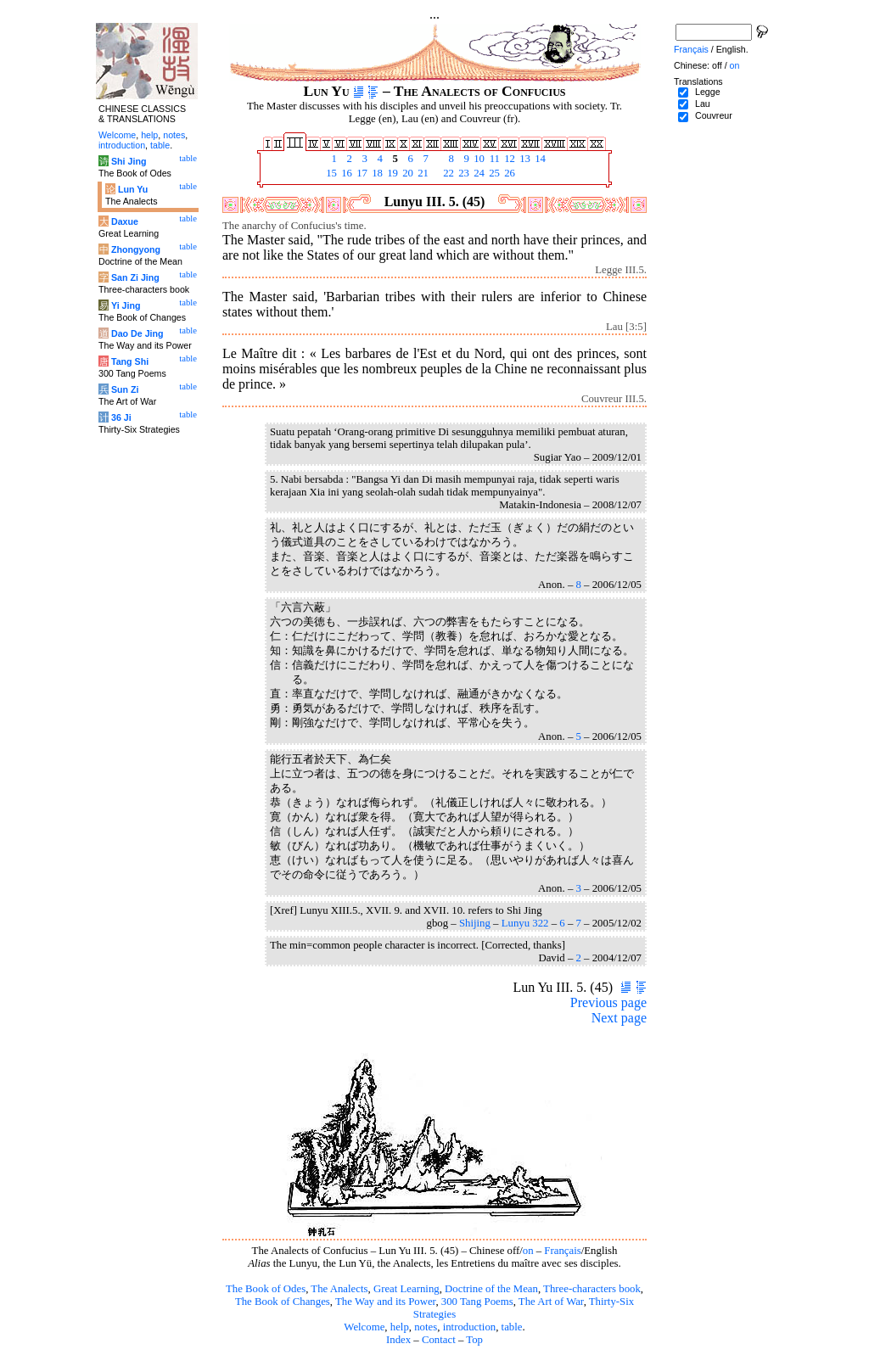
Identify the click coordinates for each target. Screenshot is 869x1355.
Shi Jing (128, 161)
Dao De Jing (137, 333)
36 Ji (121, 417)
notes (425, 1327)
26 (508, 173)
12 (508, 159)
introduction (469, 1327)
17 (360, 173)
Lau (702, 103)
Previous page (608, 1002)
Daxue (124, 221)
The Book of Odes (266, 1289)
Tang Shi (130, 361)
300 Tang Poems (477, 1301)
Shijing (475, 923)
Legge (707, 92)
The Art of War (551, 1301)
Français (562, 1251)
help (399, 1327)
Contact (439, 1340)
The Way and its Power (385, 1301)
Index (398, 1340)
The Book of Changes (282, 1301)
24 (478, 173)
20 (406, 173)
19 (391, 173)
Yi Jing (126, 305)
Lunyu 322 (525, 923)
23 (462, 173)
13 (523, 159)
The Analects (339, 1289)
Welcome (364, 1327)
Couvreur (713, 115)
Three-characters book (592, 1289)
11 (493, 159)
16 (345, 173)
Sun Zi (125, 389)
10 (478, 159)
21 (422, 173)
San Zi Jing (135, 277)
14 (539, 159)
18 (376, 173)
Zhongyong (135, 249)
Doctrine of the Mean (491, 1289)
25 (493, 173)
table (512, 1327)
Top (474, 1340)
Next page (619, 1018)
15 (330, 173)
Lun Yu (133, 189)
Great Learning (406, 1289)
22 (447, 173)
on (528, 1251)
